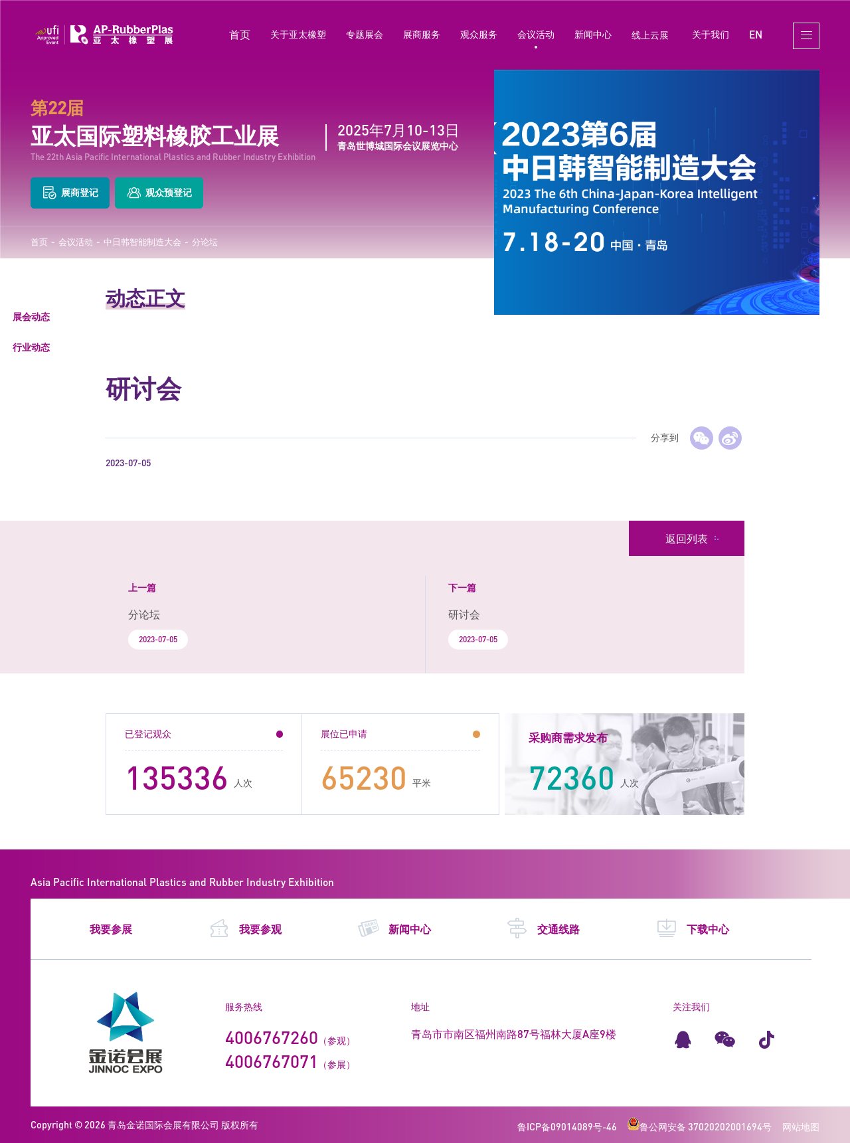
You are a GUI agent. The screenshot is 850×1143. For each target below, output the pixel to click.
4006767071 (271, 1061)
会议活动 (535, 34)
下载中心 (692, 928)
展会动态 (31, 316)
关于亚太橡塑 (298, 34)
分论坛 (205, 242)
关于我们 (710, 34)
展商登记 (70, 192)
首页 (239, 34)
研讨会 (464, 614)
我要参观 (245, 928)
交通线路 (543, 928)
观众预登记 (159, 192)
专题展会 (364, 34)
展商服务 (421, 34)
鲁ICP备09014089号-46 (567, 1126)
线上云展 (650, 35)
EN (755, 34)
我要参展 (111, 929)
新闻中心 (593, 34)
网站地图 (800, 1126)
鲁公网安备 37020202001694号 (700, 1126)
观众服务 (478, 34)
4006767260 (271, 1037)
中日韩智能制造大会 (142, 242)
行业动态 (31, 347)
